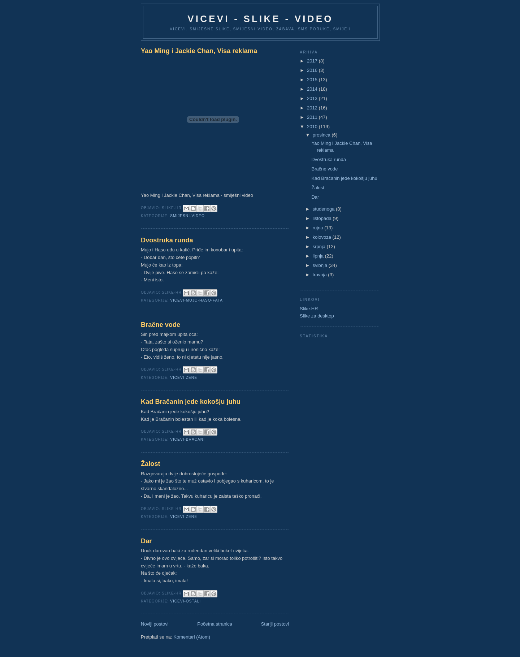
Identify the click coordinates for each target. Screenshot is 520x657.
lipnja (319, 256)
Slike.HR (309, 308)
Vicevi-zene (183, 378)
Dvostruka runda (167, 240)
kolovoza (323, 237)
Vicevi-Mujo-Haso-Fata (196, 300)
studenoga (324, 209)
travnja (320, 274)
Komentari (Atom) (191, 637)
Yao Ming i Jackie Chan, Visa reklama (199, 51)
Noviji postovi (155, 624)
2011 (313, 117)
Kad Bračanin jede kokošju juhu (190, 401)
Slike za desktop (317, 316)
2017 (313, 61)
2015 (313, 79)
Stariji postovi (275, 624)
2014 (313, 89)
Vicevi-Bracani (187, 439)
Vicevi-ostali (185, 601)
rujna (319, 227)
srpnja (320, 246)
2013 (313, 98)
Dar (146, 541)
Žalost (150, 463)
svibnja (321, 265)
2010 (313, 126)
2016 (313, 70)
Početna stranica (214, 624)
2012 (313, 108)
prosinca (322, 135)
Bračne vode (160, 324)
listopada (323, 218)
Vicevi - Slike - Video (260, 18)
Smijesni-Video (187, 216)
